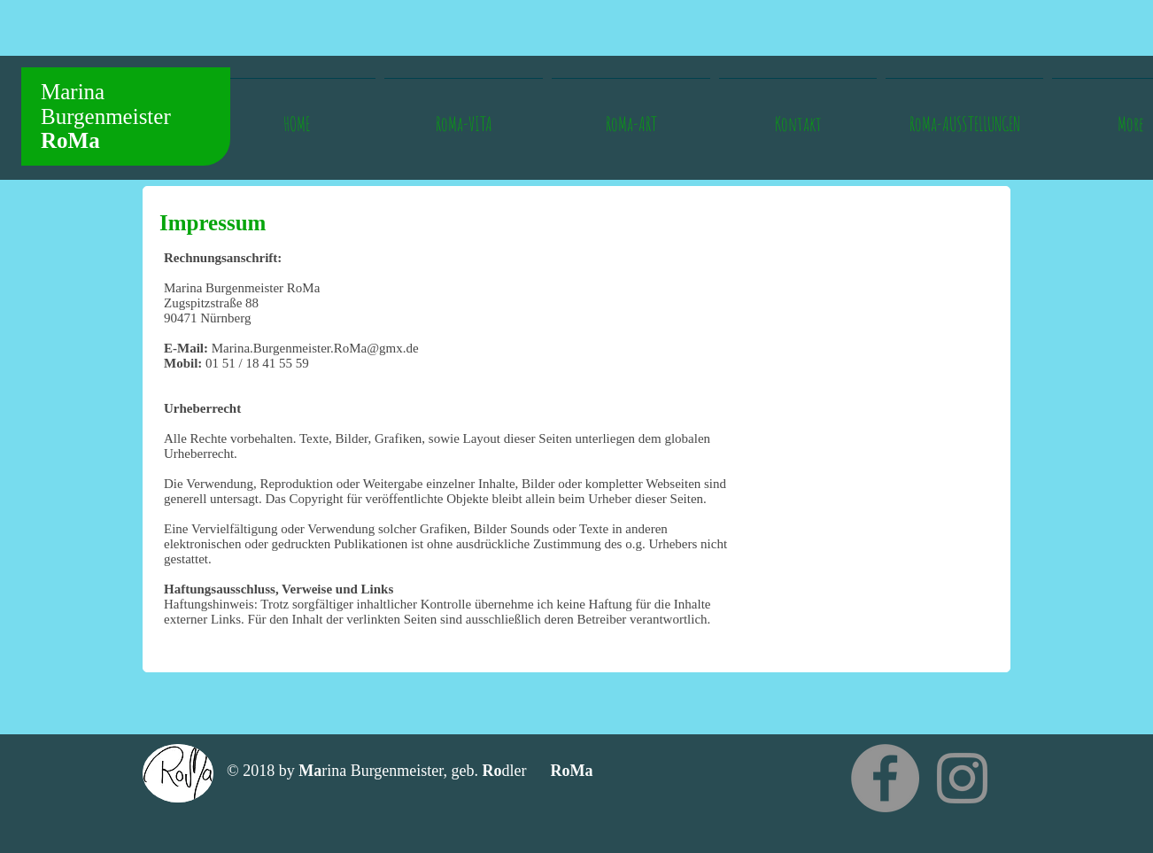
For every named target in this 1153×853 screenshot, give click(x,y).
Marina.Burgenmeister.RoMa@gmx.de (315, 348)
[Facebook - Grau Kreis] (885, 778)
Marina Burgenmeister (106, 116)
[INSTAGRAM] (962, 778)
